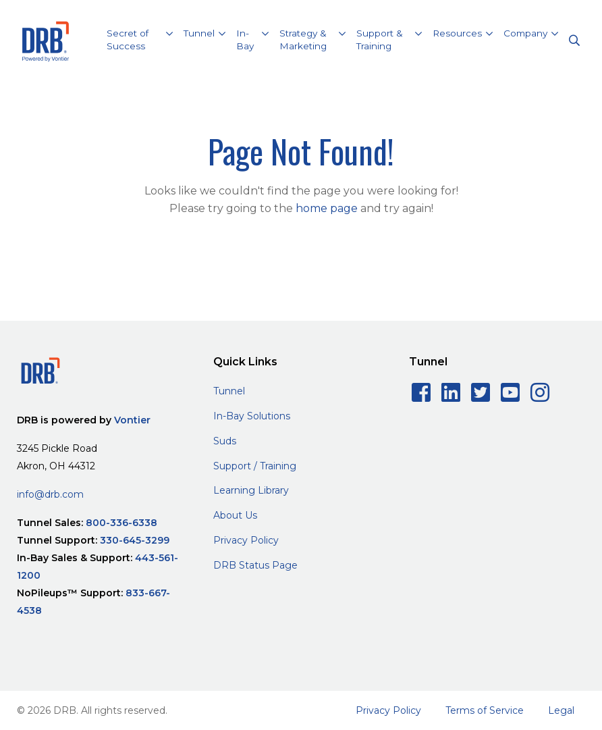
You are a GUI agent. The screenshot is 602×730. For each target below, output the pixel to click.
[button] (139, 42)
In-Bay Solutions (251, 416)
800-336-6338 (121, 523)
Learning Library (251, 490)
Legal (561, 710)
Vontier (132, 420)
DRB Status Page (255, 565)
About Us (235, 515)
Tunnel (229, 391)
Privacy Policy (246, 540)
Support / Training (254, 466)
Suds (224, 441)
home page (327, 208)
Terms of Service (484, 710)
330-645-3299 (134, 540)
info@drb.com (50, 494)
